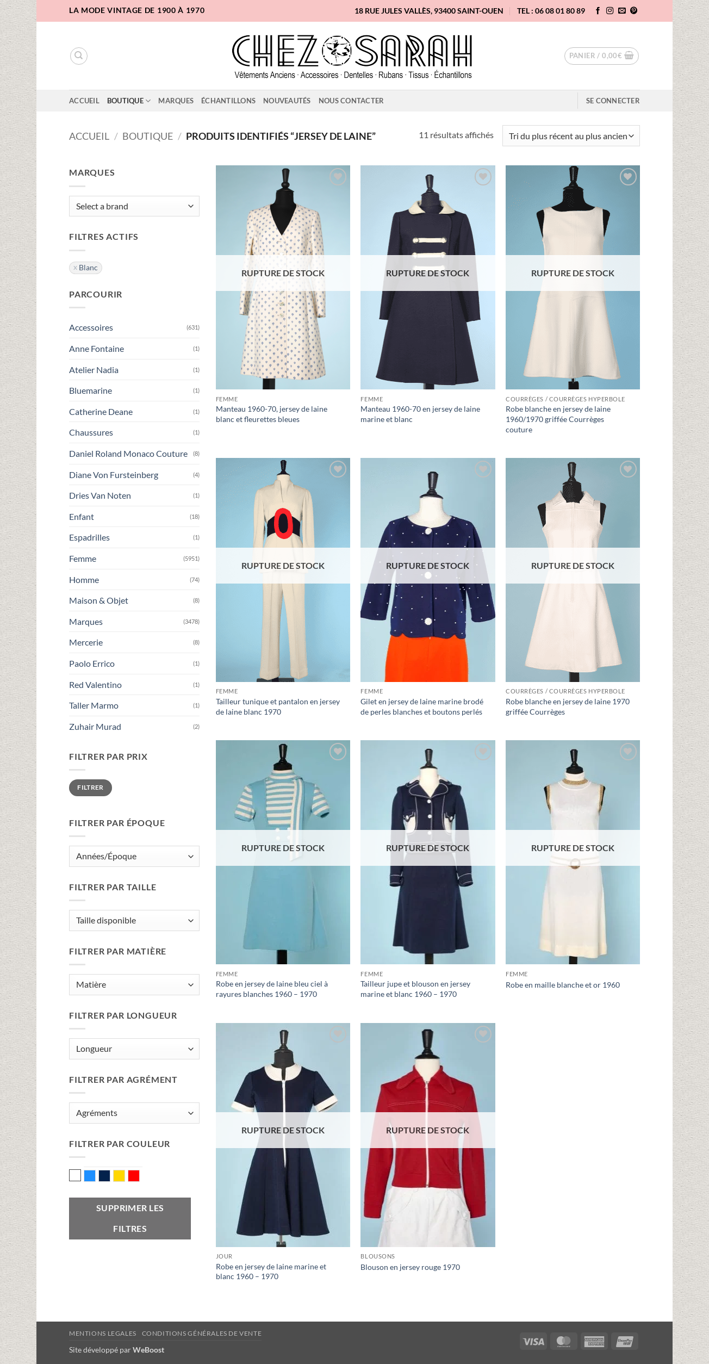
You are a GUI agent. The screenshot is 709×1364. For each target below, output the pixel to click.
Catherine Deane (101, 411)
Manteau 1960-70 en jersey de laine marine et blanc (420, 414)
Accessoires (91, 327)
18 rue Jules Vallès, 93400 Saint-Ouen (428, 10)
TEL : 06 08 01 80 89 (551, 10)
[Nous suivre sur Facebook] (598, 11)
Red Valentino (95, 684)
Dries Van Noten (100, 495)
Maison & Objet (98, 600)
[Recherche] (79, 56)
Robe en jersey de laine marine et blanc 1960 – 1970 (271, 1271)
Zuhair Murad (95, 726)
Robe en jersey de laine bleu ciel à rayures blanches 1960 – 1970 (272, 989)
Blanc (75, 1175)
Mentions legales (102, 1333)
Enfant (81, 516)
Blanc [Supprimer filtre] (88, 267)
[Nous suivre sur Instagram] (610, 11)
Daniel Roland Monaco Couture (128, 453)
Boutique (129, 101)
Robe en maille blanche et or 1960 (563, 984)
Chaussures (91, 432)
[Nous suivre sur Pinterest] (634, 11)
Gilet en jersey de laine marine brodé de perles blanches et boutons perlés (421, 706)
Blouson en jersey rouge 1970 (410, 1267)
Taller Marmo (94, 705)
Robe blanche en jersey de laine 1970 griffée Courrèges (568, 706)
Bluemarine (90, 390)
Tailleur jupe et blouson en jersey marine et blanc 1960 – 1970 (415, 989)
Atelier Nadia (94, 369)
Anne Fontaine (96, 348)
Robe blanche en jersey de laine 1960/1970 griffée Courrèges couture (558, 418)
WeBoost (148, 1349)
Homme (84, 579)
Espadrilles (89, 537)
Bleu (95, 1177)
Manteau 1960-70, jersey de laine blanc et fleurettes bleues (271, 414)
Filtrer (90, 787)
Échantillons (228, 100)
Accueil (84, 100)
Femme (82, 558)
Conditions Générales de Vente (202, 1333)
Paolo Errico (92, 663)
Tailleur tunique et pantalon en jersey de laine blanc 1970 (278, 706)
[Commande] (571, 135)
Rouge (139, 1177)
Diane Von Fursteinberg (113, 474)
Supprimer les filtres (130, 1218)
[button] (601, 56)
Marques (176, 100)
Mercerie (86, 642)
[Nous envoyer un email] (622, 11)
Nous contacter (351, 100)
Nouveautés (287, 100)
